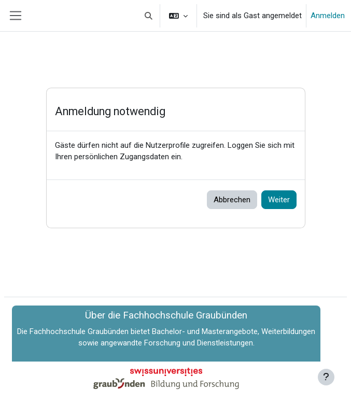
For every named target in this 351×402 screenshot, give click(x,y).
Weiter (279, 199)
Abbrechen (232, 199)
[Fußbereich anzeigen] (326, 377)
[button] (149, 15)
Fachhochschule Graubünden (79, 331)
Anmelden (328, 15)
